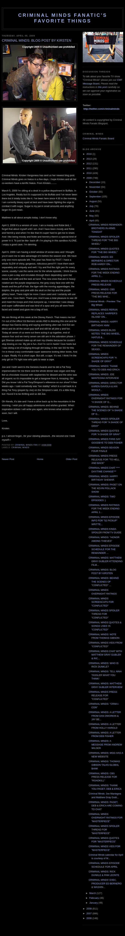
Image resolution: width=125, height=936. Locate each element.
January (94, 902)
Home (40, 459)
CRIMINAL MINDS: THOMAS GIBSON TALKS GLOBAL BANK (104, 765)
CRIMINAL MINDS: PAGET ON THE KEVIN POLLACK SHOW (105, 488)
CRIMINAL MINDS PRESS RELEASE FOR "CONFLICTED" (103, 695)
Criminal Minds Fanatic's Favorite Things (62, 18)
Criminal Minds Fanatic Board (98, 138)
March (93, 893)
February (94, 898)
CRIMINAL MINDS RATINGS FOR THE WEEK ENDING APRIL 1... (104, 509)
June (92, 211)
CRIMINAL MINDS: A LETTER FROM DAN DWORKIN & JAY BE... (105, 716)
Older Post (71, 459)
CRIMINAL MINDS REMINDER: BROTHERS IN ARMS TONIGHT (105, 228)
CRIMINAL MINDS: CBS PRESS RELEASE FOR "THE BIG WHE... (103, 293)
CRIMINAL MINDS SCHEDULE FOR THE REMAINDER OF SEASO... (105, 346)
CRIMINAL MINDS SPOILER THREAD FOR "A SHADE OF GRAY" (106, 422)
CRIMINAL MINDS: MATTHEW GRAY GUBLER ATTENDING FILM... (106, 561)
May (91, 215)
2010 (89, 173)
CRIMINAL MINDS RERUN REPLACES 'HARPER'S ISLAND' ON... (103, 313)
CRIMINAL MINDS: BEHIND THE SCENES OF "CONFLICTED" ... (104, 582)
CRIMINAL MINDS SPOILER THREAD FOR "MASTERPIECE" (104, 830)
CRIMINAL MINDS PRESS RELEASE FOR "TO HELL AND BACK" (104, 459)
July (91, 206)
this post (102, 87)
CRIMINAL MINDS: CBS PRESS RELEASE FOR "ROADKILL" (103, 777)
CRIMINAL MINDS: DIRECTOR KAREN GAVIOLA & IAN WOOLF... (105, 386)
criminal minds (20, 448)
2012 (89, 163)
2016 (89, 154)
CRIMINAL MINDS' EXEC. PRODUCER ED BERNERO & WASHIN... (105, 883)
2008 (89, 908)
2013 (89, 158)
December (95, 182)
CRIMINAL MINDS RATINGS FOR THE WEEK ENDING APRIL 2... (104, 273)
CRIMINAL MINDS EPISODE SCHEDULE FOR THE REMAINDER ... (104, 549)
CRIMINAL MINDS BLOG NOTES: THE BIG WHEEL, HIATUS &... (104, 334)
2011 (89, 168)
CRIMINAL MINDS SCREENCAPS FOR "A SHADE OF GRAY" (103, 358)
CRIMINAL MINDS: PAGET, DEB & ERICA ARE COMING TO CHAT (105, 806)
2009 (89, 178)
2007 (89, 913)
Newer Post (8, 459)
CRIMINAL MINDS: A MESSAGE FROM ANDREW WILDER (105, 745)
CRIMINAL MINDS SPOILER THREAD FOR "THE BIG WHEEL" (104, 240)
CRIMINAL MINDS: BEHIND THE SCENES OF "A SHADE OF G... (105, 410)
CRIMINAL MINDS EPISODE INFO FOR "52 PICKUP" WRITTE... (104, 521)
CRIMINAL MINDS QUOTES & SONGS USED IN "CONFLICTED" (105, 626)
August (93, 201)
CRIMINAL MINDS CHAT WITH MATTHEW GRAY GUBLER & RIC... (105, 655)
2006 (89, 918)
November (95, 187)
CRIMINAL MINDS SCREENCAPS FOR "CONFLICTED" (101, 602)
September (95, 196)
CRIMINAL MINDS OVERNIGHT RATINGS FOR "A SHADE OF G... (105, 398)
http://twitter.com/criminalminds (101, 108)
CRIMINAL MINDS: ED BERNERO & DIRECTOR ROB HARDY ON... (104, 261)
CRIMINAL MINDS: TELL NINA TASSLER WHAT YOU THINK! (105, 675)
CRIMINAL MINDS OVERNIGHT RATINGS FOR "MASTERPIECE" (105, 818)
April (92, 220)
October (94, 191)
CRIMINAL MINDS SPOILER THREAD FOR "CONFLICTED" (104, 614)
